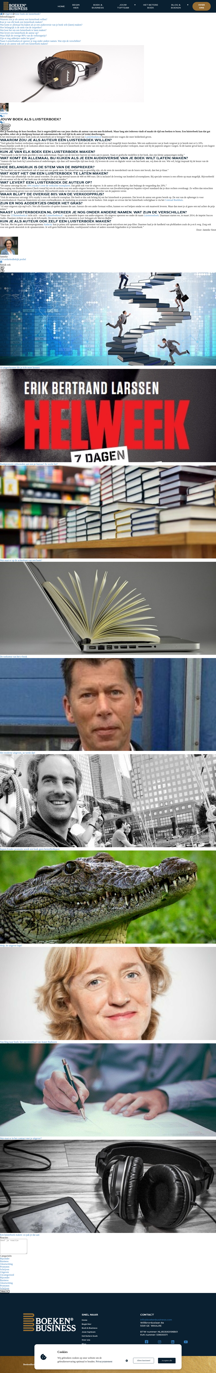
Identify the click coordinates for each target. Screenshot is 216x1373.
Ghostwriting (6, 1264)
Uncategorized (7, 1275)
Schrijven (4, 1269)
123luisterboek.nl (19, 215)
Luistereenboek (151, 215)
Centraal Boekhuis (174, 200)
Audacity (48, 224)
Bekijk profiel (19, 259)
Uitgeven (4, 1272)
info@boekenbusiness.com (156, 1319)
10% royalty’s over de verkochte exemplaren (48, 185)
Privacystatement (104, 1361)
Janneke (4, 113)
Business (4, 1261)
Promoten (4, 1266)
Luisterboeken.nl (93, 137)
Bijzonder (4, 1258)
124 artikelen (6, 259)
